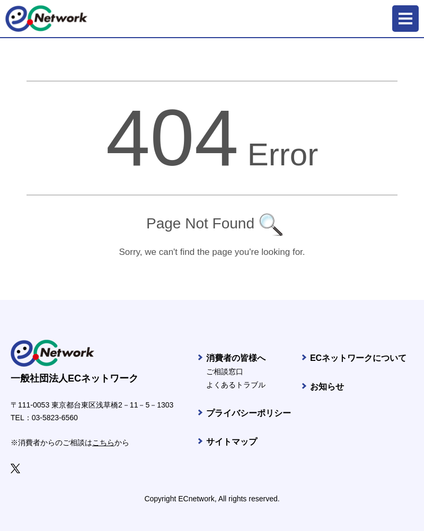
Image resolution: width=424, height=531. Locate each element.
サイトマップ (231, 441)
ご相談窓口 (224, 371)
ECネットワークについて (358, 357)
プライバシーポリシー (248, 413)
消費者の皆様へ (236, 357)
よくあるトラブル (236, 384)
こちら (103, 442)
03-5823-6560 (55, 417)
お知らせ (327, 386)
